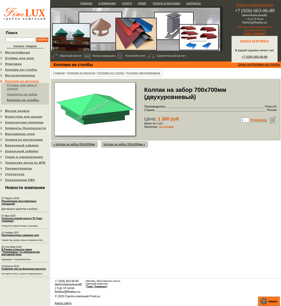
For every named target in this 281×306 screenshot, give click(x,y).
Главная (86, 3)
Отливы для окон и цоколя (22, 86)
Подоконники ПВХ (20, 180)
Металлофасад (17, 52)
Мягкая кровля (17, 111)
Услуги (127, 3)
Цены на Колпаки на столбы (259, 64)
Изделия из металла (22, 81)
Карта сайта (63, 303)
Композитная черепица (24, 122)
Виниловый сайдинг (22, 145)
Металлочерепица (20, 75)
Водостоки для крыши (23, 116)
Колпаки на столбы (21, 69)
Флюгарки (13, 64)
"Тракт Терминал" (255, 33)
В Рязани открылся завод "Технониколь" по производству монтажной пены (21, 252)
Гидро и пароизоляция (24, 157)
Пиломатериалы (18, 168)
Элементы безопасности (25, 128)
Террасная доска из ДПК (25, 162)
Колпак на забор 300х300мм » (124, 144)
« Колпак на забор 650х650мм (74, 144)
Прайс (142, 3)
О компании (107, 3)
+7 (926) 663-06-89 (254, 56)
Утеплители (15, 174)
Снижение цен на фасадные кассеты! (24, 269)
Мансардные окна (20, 134)
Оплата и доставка (166, 3)
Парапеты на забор (22, 94)
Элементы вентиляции (24, 139)
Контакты (193, 3)
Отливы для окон (19, 58)
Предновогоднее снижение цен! (20, 235)
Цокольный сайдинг (22, 151)
